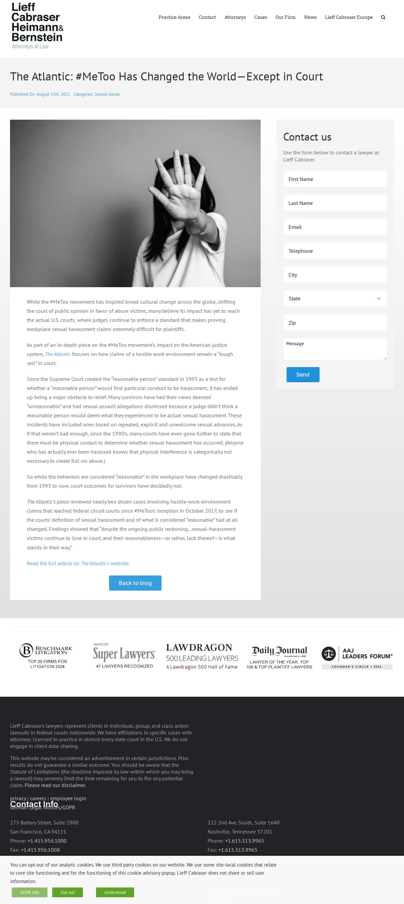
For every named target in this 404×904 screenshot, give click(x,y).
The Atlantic (57, 373)
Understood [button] (115, 892)
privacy (18, 817)
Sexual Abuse (107, 114)
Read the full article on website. (77, 582)
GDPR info (29, 892)
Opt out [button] (67, 892)
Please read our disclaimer (55, 804)
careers (38, 817)
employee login (68, 817)
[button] (383, 16)
